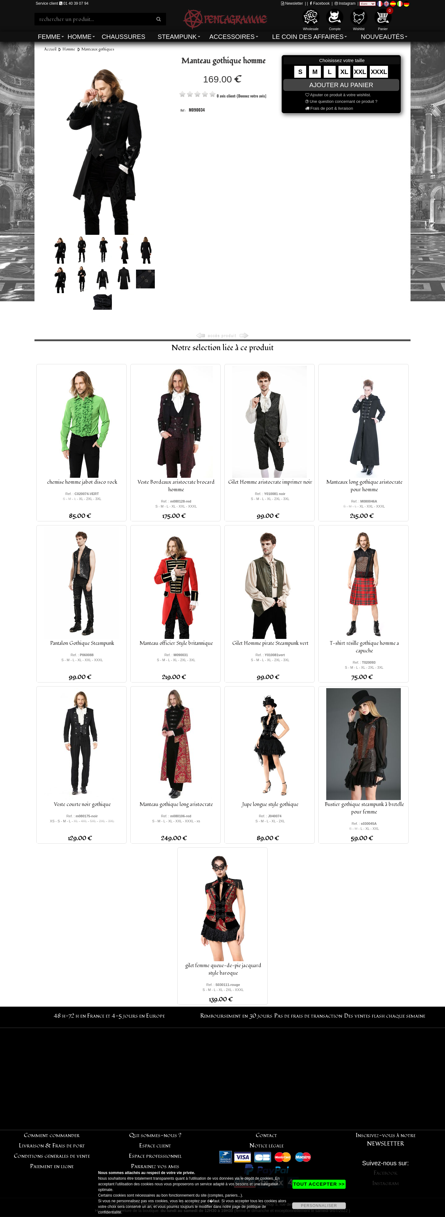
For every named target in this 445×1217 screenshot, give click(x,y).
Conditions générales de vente (52, 1156)
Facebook (320, 3)
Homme (79, 36)
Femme (49, 36)
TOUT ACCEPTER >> (319, 1184)
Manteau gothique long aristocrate (176, 804)
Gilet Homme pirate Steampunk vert (270, 643)
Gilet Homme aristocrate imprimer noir (270, 482)
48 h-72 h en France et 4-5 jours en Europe (109, 1016)
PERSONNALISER (319, 1206)
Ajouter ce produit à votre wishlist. (338, 94)
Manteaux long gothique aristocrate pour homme (364, 486)
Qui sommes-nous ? (155, 1135)
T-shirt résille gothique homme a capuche (364, 647)
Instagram (345, 3)
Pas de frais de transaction (308, 1016)
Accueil (50, 49)
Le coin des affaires (308, 36)
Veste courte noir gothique (82, 804)
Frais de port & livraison (329, 108)
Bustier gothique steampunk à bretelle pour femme (364, 808)
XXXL (379, 71)
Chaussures (123, 36)
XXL (360, 71)
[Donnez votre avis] (251, 95)
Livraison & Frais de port (52, 1146)
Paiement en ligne (52, 1166)
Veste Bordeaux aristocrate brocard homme (176, 486)
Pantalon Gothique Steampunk (82, 643)
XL (344, 71)
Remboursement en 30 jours (236, 1016)
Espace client (155, 1146)
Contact (266, 1135)
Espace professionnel (155, 1156)
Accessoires (231, 36)
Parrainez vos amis (155, 1166)
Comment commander (52, 1135)
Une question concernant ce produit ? (341, 101)
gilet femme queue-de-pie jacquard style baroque (223, 969)
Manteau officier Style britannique (176, 643)
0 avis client (226, 95)
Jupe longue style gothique (270, 804)
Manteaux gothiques (97, 49)
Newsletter (292, 3)
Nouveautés (382, 36)
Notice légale (266, 1146)
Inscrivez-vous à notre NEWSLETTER (386, 1139)
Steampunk (177, 36)
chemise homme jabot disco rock (82, 482)
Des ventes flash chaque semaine (384, 1016)
